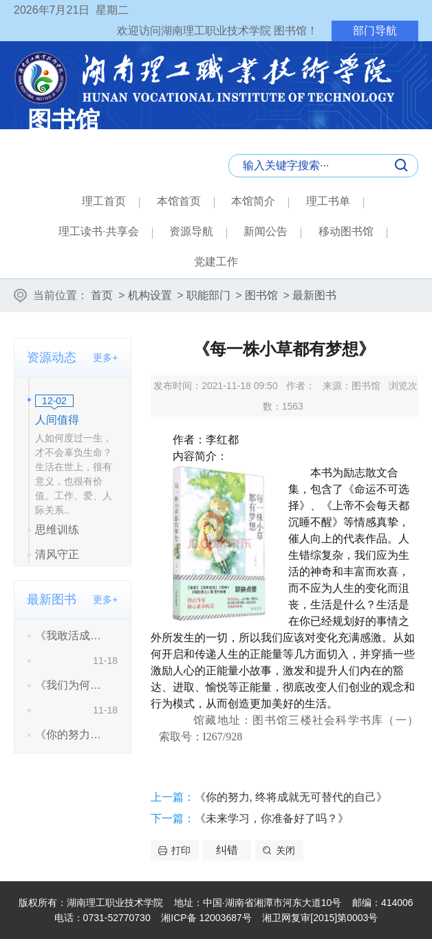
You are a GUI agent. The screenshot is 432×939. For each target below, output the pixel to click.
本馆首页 (179, 201)
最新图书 (314, 295)
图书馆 (261, 295)
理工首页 (104, 201)
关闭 (285, 850)
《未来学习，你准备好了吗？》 (272, 818)
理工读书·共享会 (98, 231)
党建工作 (216, 261)
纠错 (227, 850)
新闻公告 (266, 231)
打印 (181, 850)
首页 (102, 295)
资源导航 (191, 231)
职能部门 (208, 295)
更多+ (105, 357)
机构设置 (150, 295)
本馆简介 (253, 201)
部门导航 (375, 30)
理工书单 (328, 201)
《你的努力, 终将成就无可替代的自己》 (291, 797)
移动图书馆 (346, 231)
